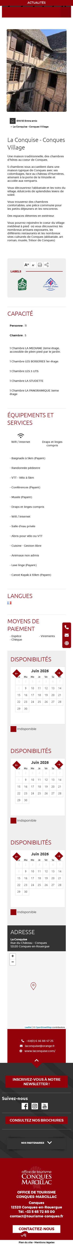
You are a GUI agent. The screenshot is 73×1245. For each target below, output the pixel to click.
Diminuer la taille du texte (33, 264)
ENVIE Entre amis (27, 120)
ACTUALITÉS (36, 2)
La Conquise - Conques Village (30, 126)
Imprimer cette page (40, 264)
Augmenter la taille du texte (27, 264)
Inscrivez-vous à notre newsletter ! (37, 1081)
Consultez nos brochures (36, 1120)
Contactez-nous (36, 1229)
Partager (46, 264)
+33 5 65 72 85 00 (40, 1211)
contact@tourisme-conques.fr (36, 1216)
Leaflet (28, 1027)
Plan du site (26, 1242)
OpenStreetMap (43, 1027)
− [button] (12, 962)
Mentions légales (44, 1242)
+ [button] (12, 956)
